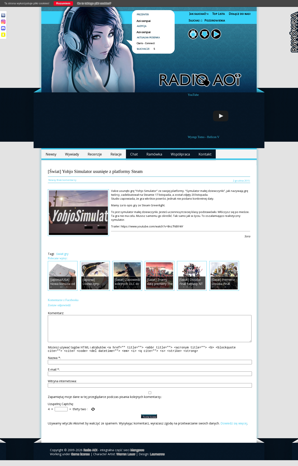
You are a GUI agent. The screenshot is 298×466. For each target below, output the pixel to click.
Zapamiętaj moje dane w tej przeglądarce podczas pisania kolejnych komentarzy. (104, 403)
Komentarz (55, 313)
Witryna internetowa (62, 387)
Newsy (51, 154)
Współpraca (180, 154)
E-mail (53, 375)
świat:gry (62, 254)
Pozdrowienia (214, 20)
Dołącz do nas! (239, 14)
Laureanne (157, 460)
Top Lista (218, 14)
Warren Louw (125, 460)
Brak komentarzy (66, 180)
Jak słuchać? (198, 14)
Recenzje (95, 154)
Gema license (80, 460)
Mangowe (137, 456)
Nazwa (54, 364)
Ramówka (154, 154)
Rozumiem (63, 3)
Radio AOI (90, 456)
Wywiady (72, 154)
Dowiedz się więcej (233, 429)
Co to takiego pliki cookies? (94, 3)
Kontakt (205, 154)
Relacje (116, 154)
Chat (134, 154)
